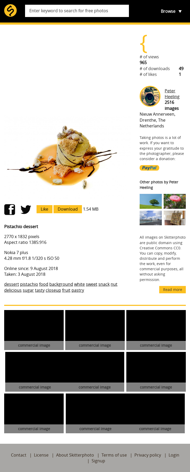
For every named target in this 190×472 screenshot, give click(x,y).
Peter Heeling (172, 93)
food (43, 284)
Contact (18, 455)
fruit (66, 290)
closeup (53, 290)
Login (174, 455)
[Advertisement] (67, 69)
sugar (28, 290)
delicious (13, 290)
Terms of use (114, 455)
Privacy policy (147, 455)
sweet (91, 284)
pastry (78, 290)
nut (114, 284)
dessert (11, 284)
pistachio (29, 284)
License (41, 455)
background (61, 284)
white (79, 284)
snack (104, 284)
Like (44, 209)
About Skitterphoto (75, 455)
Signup (98, 461)
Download (68, 209)
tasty (40, 290)
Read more (172, 289)
